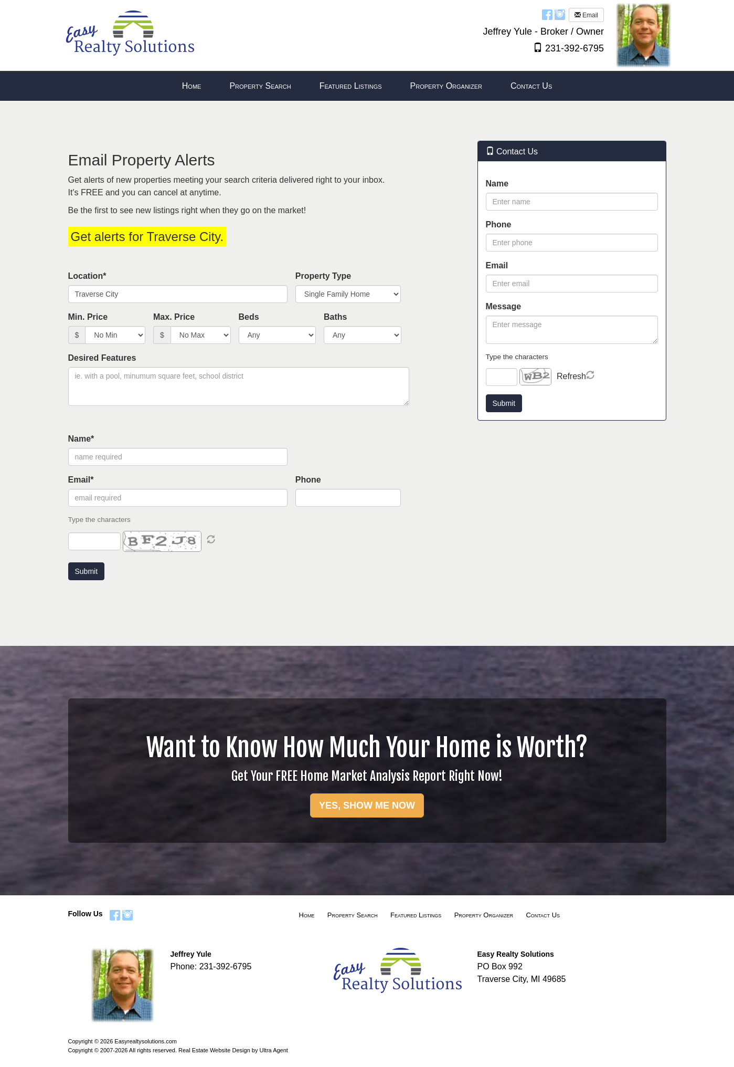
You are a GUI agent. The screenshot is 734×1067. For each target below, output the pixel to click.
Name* (81, 438)
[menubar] (367, 86)
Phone (308, 479)
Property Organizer (483, 915)
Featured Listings (415, 915)
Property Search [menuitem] (260, 85)
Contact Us (543, 915)
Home (307, 915)
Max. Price (174, 316)
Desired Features (102, 357)
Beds (249, 316)
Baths (335, 316)
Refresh (571, 376)
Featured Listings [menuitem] (351, 85)
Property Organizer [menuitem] (446, 85)
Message (504, 306)
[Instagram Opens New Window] (560, 14)
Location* (87, 275)
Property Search (352, 915)
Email (586, 15)
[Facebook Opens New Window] (547, 14)
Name (497, 183)
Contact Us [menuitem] (531, 85)
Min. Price (88, 316)
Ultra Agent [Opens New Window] (273, 1050)
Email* (81, 479)
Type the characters (517, 357)
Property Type (323, 275)
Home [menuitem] (191, 85)
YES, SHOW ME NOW (367, 805)
